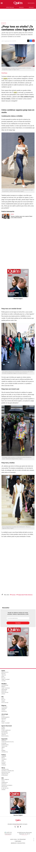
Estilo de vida (4, 702)
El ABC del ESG (4, 788)
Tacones (13, 594)
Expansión (4, 739)
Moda (3, 23)
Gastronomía (4, 685)
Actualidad (4, 707)
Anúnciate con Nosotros (18, 843)
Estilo (3, 715)
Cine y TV (3, 720)
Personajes (4, 689)
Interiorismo (4, 775)
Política (3, 755)
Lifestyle (3, 734)
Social (3, 780)
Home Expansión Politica (7, 741)
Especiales (4, 711)
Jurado (3, 693)
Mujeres (3, 705)
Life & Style (4, 714)
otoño (15, 92)
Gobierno (3, 756)
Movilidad (3, 783)
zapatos (5, 78)
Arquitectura (4, 773)
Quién (3, 670)
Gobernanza (4, 782)
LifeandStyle (4, 751)
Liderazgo (4, 708)
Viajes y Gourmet (5, 679)
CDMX (2, 760)
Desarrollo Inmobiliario (7, 770)
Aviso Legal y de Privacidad (18, 839)
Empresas (3, 740)
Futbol (3, 727)
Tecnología (4, 746)
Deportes (3, 718)
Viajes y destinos (5, 688)
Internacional (5, 744)
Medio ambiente (5, 779)
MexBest (4, 683)
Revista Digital (31, 3)
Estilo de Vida (4, 692)
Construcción (5, 769)
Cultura (3, 680)
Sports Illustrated (6, 726)
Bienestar (3, 691)
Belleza (3, 677)
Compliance (18, 841)
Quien (15, 827)
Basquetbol (4, 731)
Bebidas (3, 686)
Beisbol (3, 728)
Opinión (3, 709)
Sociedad (3, 764)
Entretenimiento (5, 717)
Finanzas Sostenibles (6, 785)
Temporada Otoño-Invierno (24, 594)
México (3, 757)
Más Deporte (4, 733)
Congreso (4, 759)
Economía (3, 743)
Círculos (31, 7)
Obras (3, 747)
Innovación (4, 786)
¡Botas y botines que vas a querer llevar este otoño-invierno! (21, 217)
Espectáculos (10, 7)
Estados (3, 762)
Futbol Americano (6, 730)
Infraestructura (5, 772)
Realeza (21, 7)
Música (3, 721)
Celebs (3, 701)
